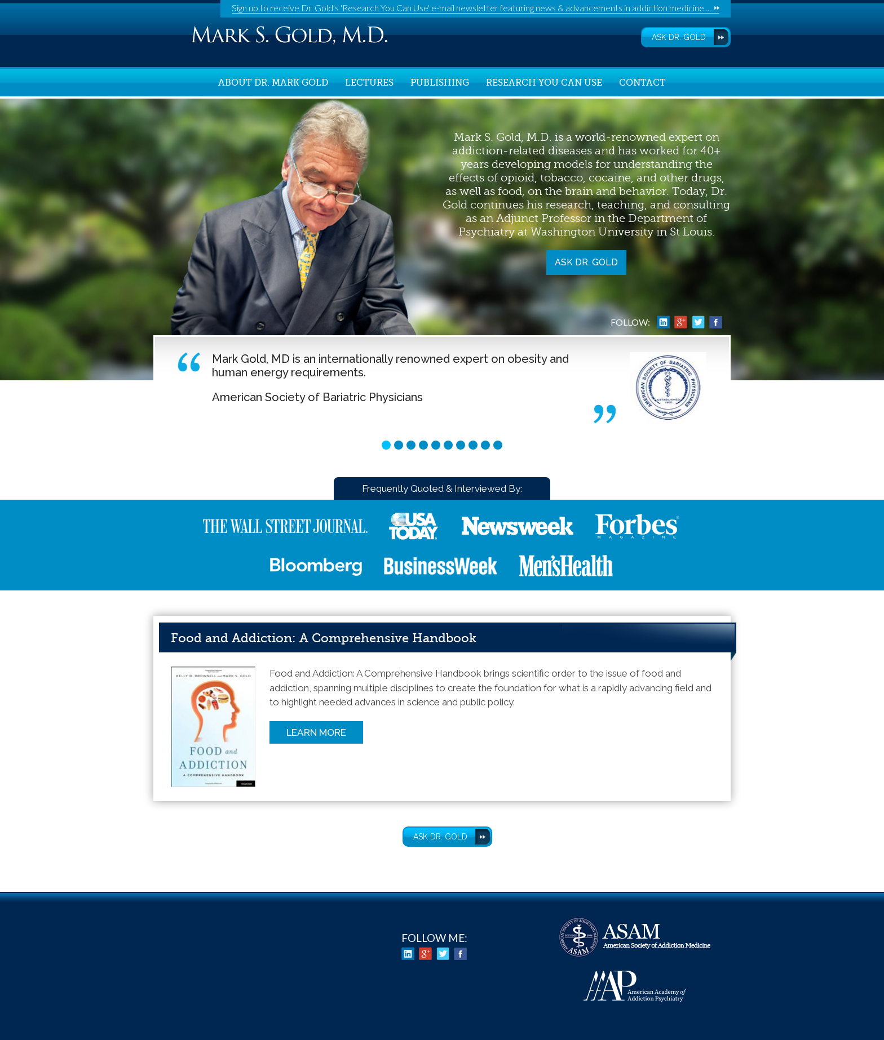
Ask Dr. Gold (586, 262)
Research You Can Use (544, 83)
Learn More (316, 732)
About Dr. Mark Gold (273, 83)
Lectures (369, 83)
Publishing (439, 83)
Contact (642, 83)
